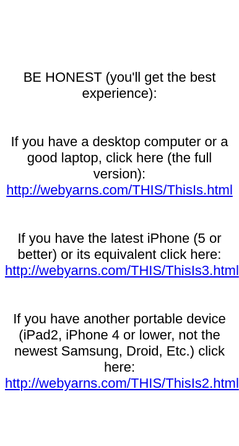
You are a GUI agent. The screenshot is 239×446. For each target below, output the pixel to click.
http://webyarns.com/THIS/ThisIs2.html (122, 383)
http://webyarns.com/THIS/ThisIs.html (119, 190)
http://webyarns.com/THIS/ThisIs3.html (122, 270)
